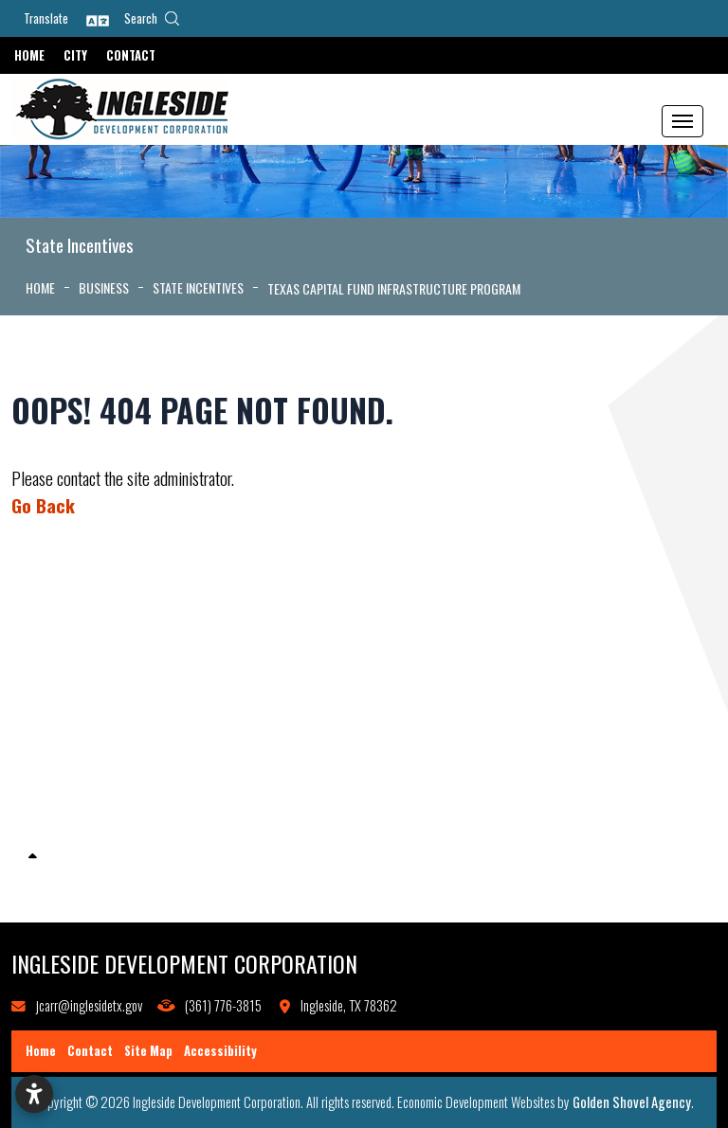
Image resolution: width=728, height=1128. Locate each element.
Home (29, 55)
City (75, 55)
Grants (44, 735)
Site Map (148, 1051)
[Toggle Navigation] (682, 121)
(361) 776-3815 (223, 1005)
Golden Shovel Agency (632, 1102)
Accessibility (220, 1051)
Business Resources (78, 882)
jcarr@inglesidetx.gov (89, 1005)
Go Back (43, 505)
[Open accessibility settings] (34, 1094)
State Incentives (69, 832)
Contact (130, 55)
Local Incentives (68, 782)
